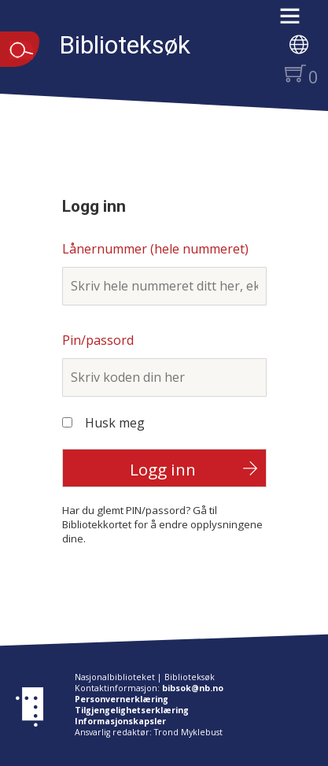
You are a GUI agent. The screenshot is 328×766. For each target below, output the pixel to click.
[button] (297, 21)
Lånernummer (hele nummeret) (155, 248)
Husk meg (115, 422)
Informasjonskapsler (120, 721)
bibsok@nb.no (192, 688)
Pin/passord (98, 340)
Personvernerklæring (121, 699)
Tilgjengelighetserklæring (132, 710)
